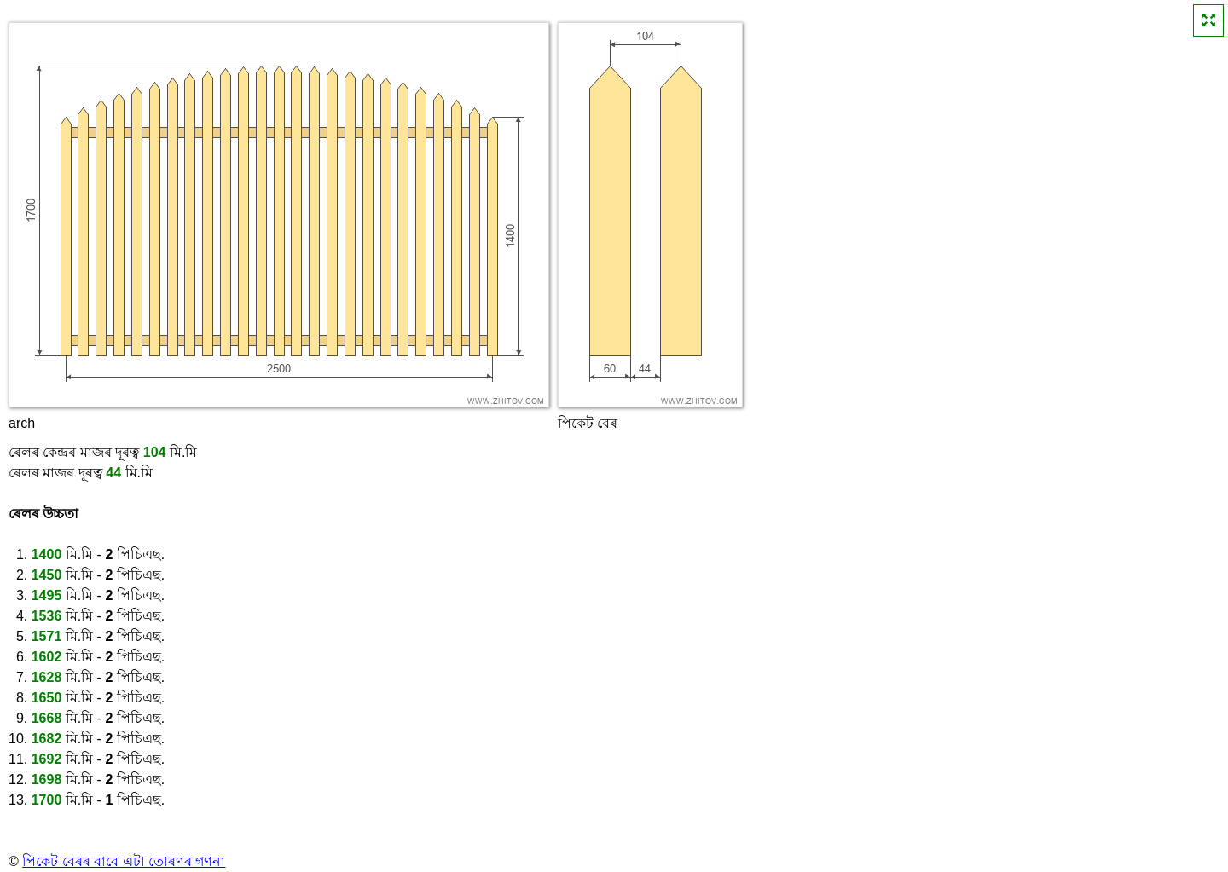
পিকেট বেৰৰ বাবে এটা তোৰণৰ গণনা (123, 861)
